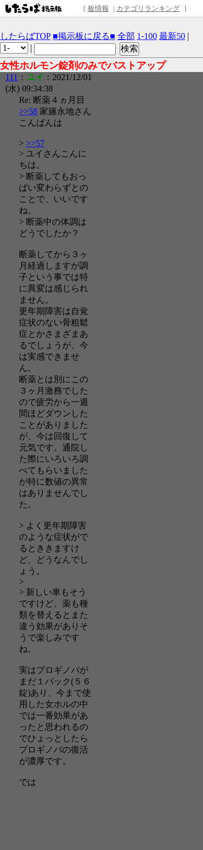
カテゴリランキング (148, 8)
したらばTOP (25, 36)
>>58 (28, 111)
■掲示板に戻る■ (84, 36)
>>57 (35, 143)
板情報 (98, 8)
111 (11, 77)
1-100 (147, 36)
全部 (126, 36)
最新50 (172, 36)
